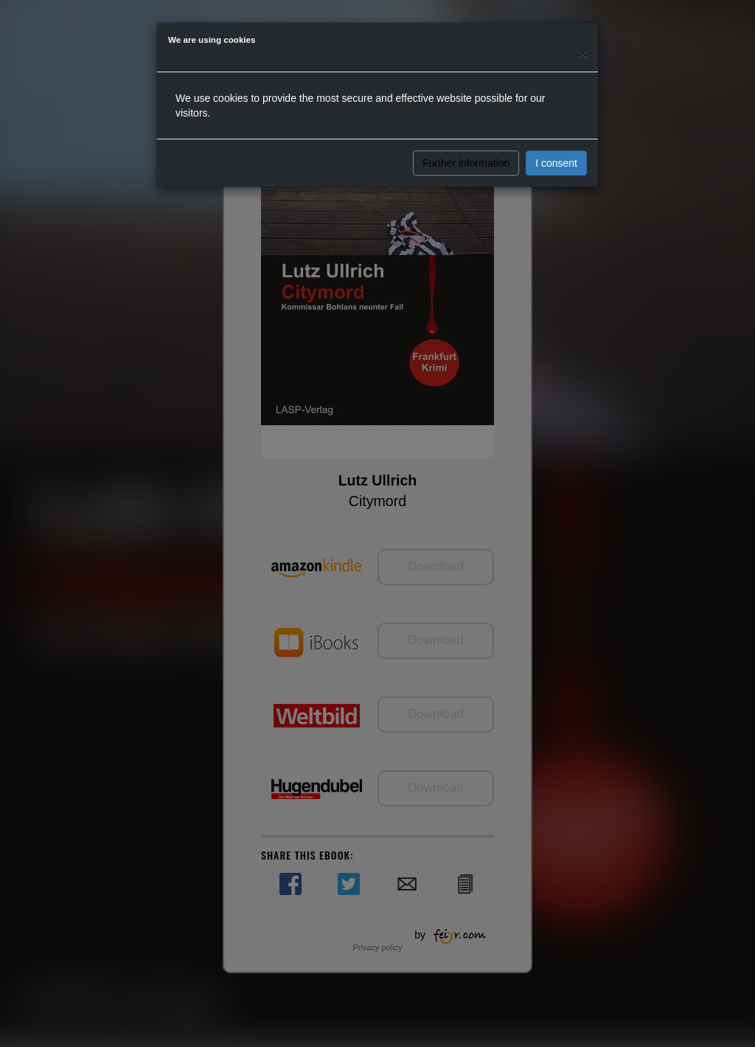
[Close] (582, 53)
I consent (556, 163)
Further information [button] (465, 163)
